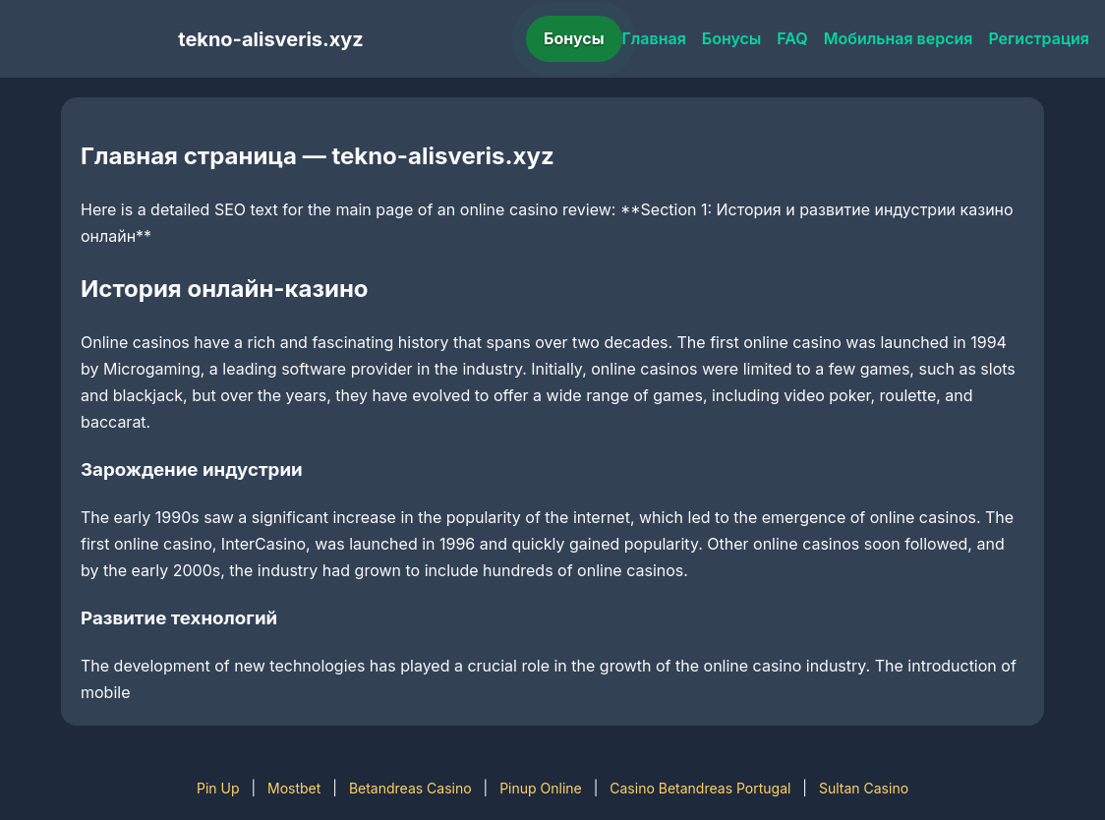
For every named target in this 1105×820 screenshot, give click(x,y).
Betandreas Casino (410, 788)
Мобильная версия (898, 38)
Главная (654, 38)
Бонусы (574, 38)
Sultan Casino (863, 788)
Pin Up (218, 788)
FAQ (792, 38)
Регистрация (1038, 38)
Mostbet (293, 788)
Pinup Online (540, 788)
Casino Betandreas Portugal (700, 788)
